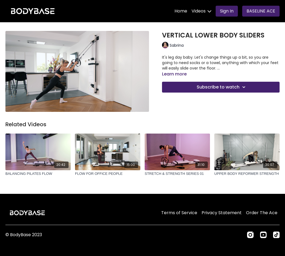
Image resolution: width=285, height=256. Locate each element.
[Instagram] (250, 235)
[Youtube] (263, 235)
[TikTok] (276, 235)
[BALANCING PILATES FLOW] (38, 173)
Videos (201, 11)
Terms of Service (179, 213)
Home (180, 11)
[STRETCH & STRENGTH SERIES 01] (177, 173)
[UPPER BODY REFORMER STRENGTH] (247, 173)
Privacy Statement (222, 213)
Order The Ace (261, 213)
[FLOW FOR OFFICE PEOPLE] (107, 173)
